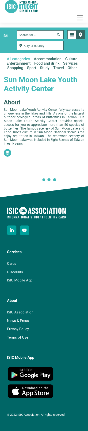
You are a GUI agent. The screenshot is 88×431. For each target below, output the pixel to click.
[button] (79, 18)
